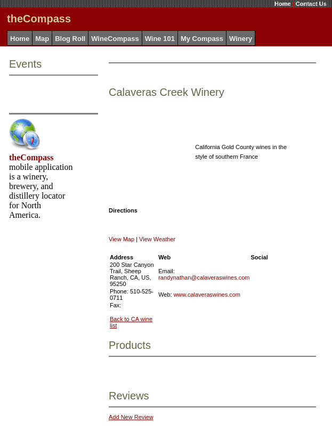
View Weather (157, 239)
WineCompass (115, 39)
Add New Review (131, 417)
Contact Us (311, 4)
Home (282, 4)
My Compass (202, 39)
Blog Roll (70, 39)
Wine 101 (160, 39)
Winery (240, 39)
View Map (121, 239)
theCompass (31, 157)
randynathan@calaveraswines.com (203, 277)
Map (42, 39)
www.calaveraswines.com (207, 294)
